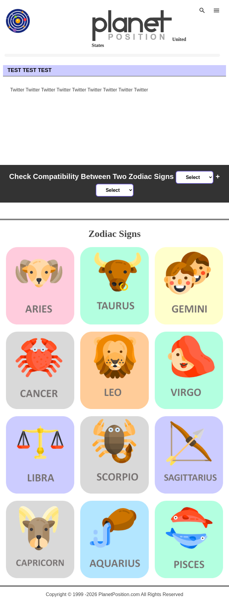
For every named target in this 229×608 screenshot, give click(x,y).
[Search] (202, 9)
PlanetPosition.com (119, 594)
